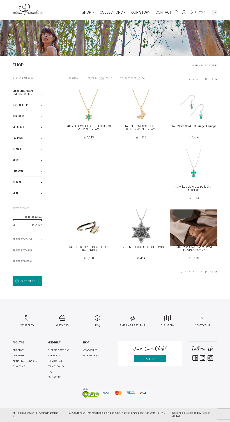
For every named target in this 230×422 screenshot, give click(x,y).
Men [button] (27, 193)
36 (143, 78)
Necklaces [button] (27, 127)
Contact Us (54, 377)
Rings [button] (27, 160)
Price (109, 78)
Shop (88, 12)
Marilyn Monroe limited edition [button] (27, 92)
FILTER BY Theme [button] (27, 251)
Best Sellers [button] (27, 105)
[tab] (27, 92)
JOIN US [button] (150, 359)
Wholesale (19, 366)
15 (206, 79)
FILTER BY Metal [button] (27, 261)
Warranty (54, 355)
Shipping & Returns (58, 350)
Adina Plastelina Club (25, 361)
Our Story (140, 12)
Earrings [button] (27, 138)
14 (200, 79)
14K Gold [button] (27, 116)
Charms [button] (27, 171)
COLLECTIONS (113, 12)
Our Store (18, 355)
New (101, 78)
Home (195, 65)
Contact (164, 12)
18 (138, 78)
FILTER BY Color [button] (27, 239)
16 (211, 79)
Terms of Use (55, 361)
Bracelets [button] (27, 149)
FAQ (50, 371)
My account (90, 350)
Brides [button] (27, 182)
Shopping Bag (91, 355)
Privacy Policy (56, 366)
